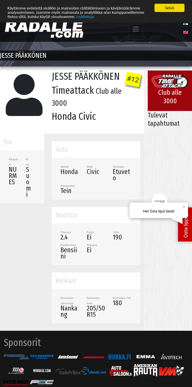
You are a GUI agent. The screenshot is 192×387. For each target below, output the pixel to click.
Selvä (169, 7)
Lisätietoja (85, 16)
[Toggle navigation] (136, 29)
